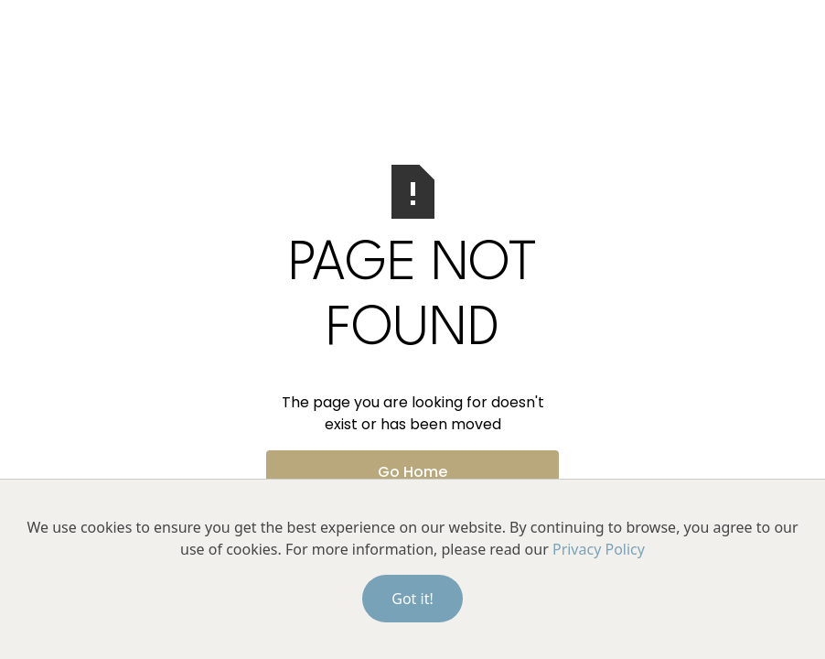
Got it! (412, 599)
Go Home (412, 471)
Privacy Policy (598, 549)
